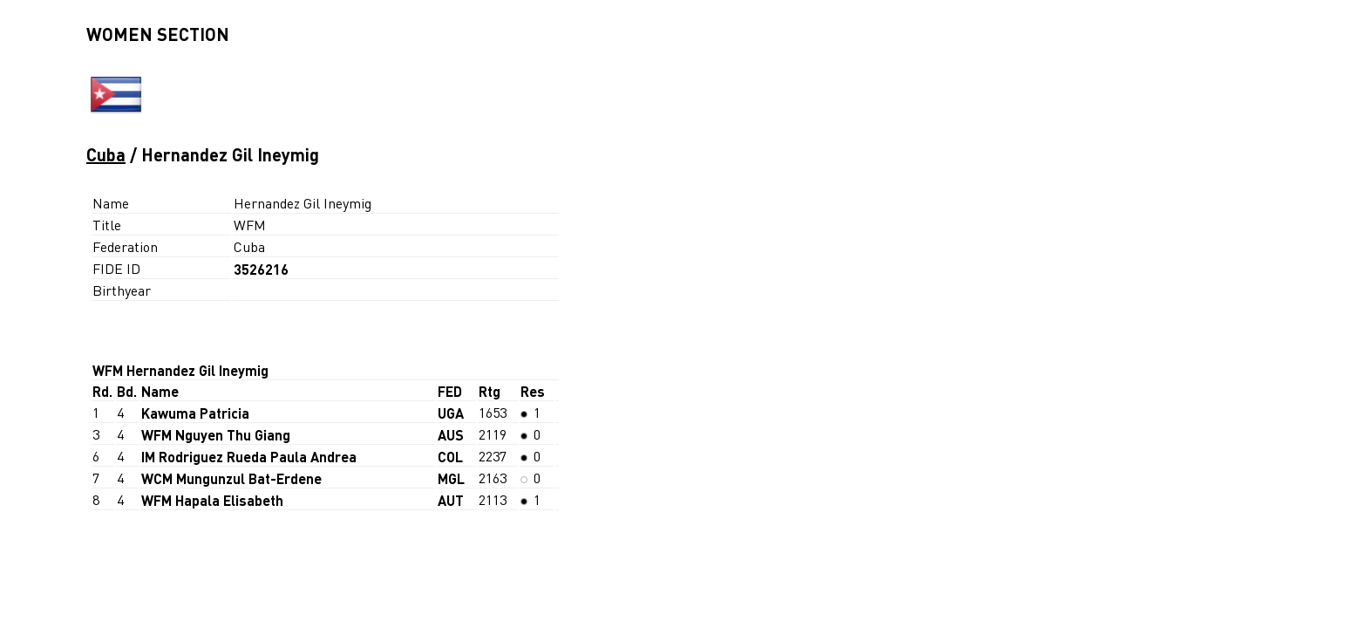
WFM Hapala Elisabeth (212, 500)
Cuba (106, 154)
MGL (451, 478)
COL (450, 456)
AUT (451, 500)
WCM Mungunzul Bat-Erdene (231, 478)
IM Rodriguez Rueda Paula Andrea (249, 456)
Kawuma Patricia (195, 413)
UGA (451, 413)
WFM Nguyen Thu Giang (215, 435)
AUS (451, 435)
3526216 (261, 269)
